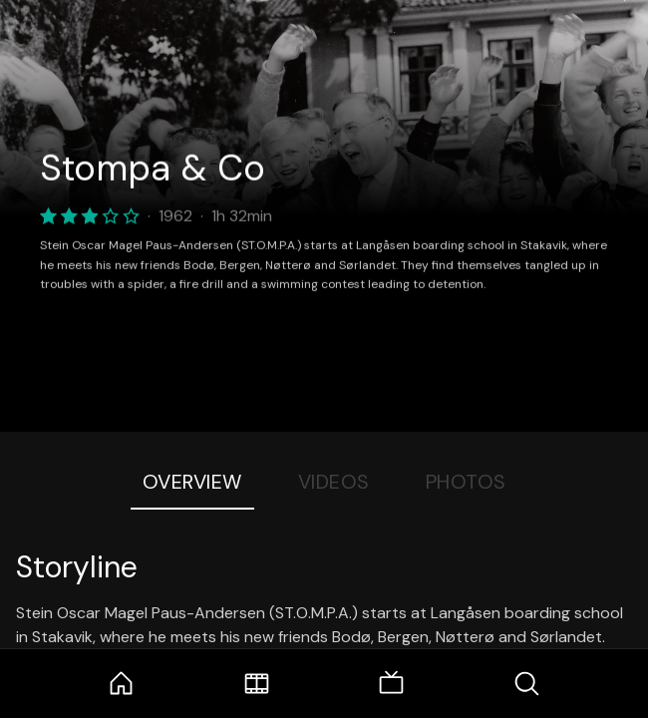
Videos (334, 482)
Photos (466, 482)
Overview (192, 482)
